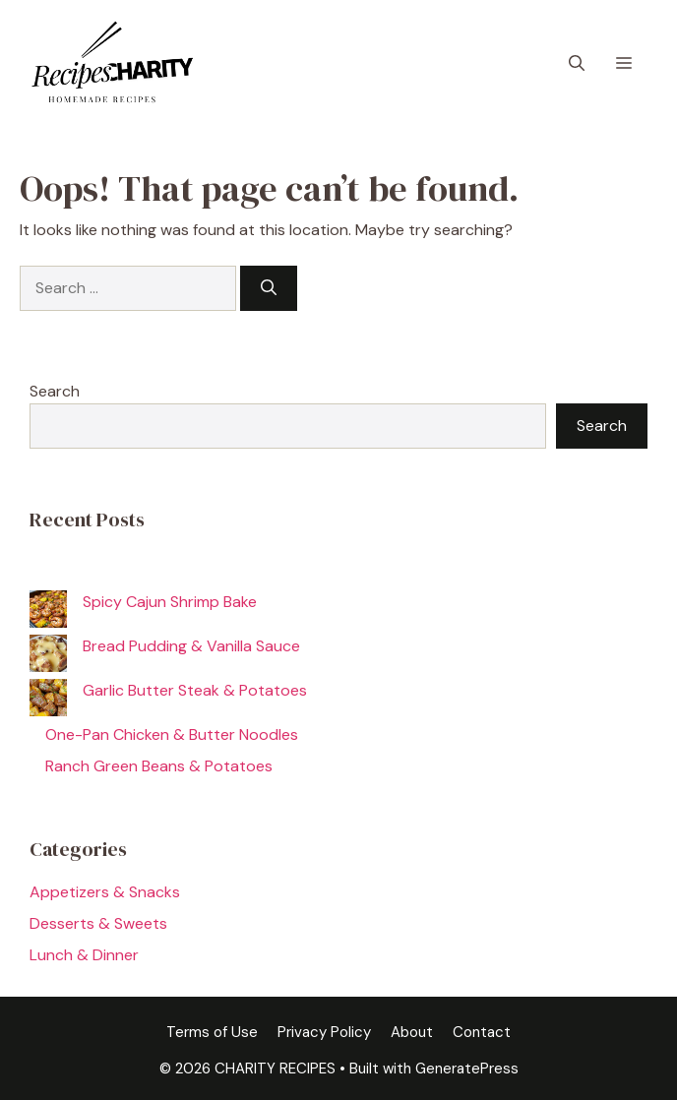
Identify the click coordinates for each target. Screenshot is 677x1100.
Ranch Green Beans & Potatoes (159, 766)
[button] (576, 64)
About (412, 1032)
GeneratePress (467, 1068)
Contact (482, 1032)
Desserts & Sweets (98, 923)
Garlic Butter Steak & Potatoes (195, 690)
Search (55, 391)
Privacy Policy (324, 1032)
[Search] (268, 288)
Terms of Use (212, 1032)
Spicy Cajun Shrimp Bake (170, 601)
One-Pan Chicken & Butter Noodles (171, 734)
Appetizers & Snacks (105, 892)
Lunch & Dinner (84, 955)
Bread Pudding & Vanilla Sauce (191, 646)
